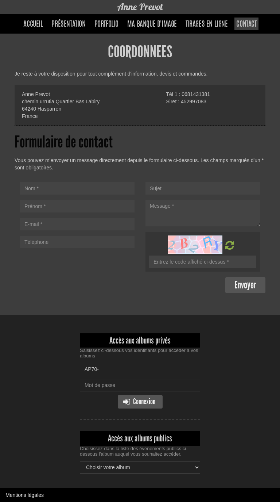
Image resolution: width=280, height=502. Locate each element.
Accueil (33, 24)
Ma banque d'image (152, 24)
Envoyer (245, 285)
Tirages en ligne (207, 24)
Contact (246, 24)
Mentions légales (24, 495)
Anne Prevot (140, 7)
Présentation (68, 24)
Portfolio (106, 24)
